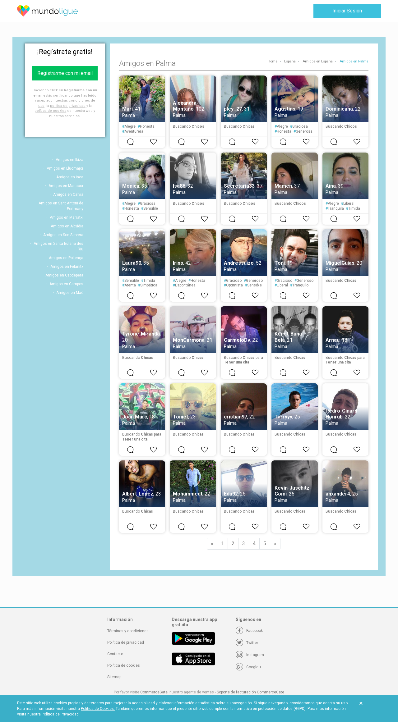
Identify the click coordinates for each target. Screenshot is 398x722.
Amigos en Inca (69, 177)
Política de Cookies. (98, 708)
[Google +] (248, 667)
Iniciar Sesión (347, 11)
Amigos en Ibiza (69, 160)
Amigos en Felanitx (66, 266)
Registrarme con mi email (65, 73)
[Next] (275, 544)
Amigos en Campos (66, 284)
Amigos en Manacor (66, 186)
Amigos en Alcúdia (67, 226)
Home (272, 61)
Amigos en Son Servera (63, 235)
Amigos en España (318, 61)
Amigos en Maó (69, 292)
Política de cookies (123, 665)
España (290, 61)
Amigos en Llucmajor (65, 168)
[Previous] (212, 544)
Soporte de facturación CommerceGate (250, 692)
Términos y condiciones (128, 631)
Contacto (115, 654)
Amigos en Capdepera (64, 275)
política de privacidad (68, 106)
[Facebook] (249, 630)
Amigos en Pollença (66, 258)
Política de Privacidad (60, 714)
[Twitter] (247, 643)
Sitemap (114, 677)
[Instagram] (250, 655)
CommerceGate (154, 692)
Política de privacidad (125, 642)
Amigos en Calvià (68, 194)
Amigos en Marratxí (66, 217)
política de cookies (50, 111)
